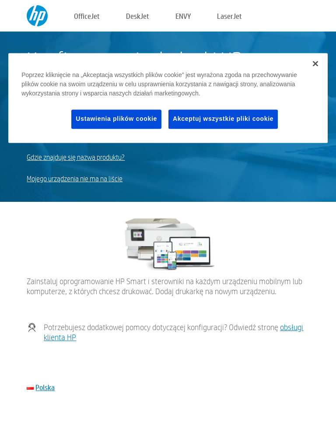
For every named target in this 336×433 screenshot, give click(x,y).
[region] (168, 98)
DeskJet (137, 16)
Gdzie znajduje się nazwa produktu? (76, 157)
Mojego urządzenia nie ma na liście (74, 178)
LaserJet (229, 16)
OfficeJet (87, 16)
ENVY (183, 16)
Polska (45, 387)
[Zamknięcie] (315, 64)
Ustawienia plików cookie (116, 119)
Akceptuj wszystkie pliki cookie (223, 119)
